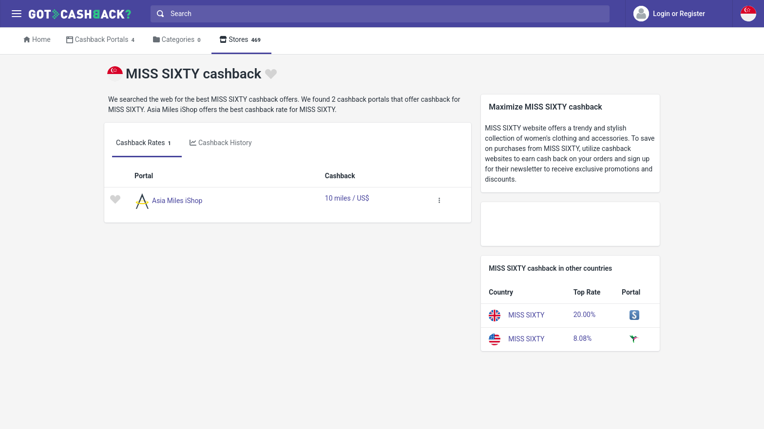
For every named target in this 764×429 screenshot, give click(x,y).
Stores (241, 40)
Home (37, 39)
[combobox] (378, 14)
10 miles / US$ (347, 198)
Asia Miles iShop (177, 200)
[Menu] (16, 13)
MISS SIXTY (526, 315)
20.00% (584, 314)
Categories (178, 40)
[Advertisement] (570, 224)
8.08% (582, 338)
